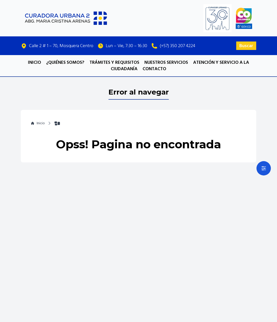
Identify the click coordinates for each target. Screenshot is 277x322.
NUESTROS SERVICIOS (166, 62)
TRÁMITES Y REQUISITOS (114, 62)
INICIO (34, 62)
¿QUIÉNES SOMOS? (65, 62)
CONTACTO (154, 69)
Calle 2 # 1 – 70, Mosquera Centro (61, 46)
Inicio (38, 123)
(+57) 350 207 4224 (177, 46)
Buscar (246, 46)
